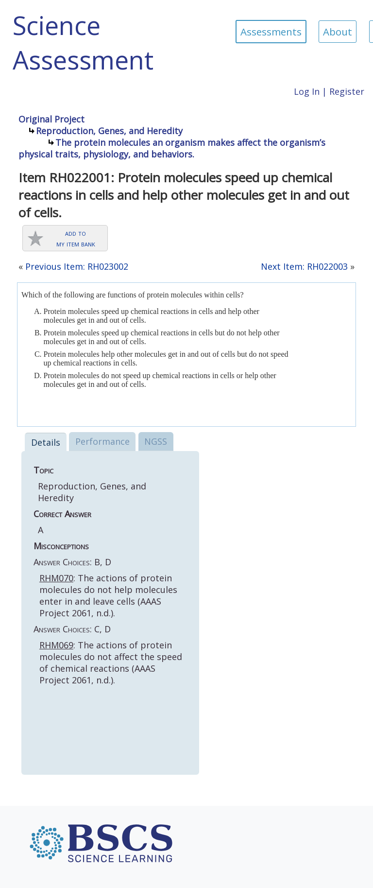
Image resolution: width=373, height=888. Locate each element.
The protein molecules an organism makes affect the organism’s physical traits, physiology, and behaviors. (171, 148)
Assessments (271, 31)
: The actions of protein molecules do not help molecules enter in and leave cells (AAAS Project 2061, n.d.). (108, 595)
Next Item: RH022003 (304, 266)
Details (45, 442)
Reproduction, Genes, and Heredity (109, 131)
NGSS (155, 441)
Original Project (51, 119)
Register (346, 91)
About (337, 31)
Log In (307, 91)
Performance (102, 441)
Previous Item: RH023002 (76, 266)
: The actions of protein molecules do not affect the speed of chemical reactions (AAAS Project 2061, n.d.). (110, 662)
